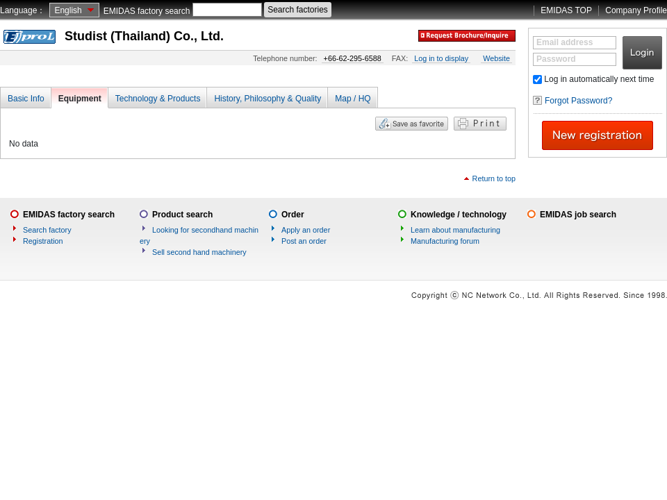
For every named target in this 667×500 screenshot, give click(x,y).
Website (496, 58)
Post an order (304, 241)
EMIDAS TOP (566, 10)
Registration (43, 241)
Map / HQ (352, 98)
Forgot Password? (578, 101)
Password (556, 59)
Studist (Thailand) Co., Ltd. (144, 36)
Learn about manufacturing (455, 230)
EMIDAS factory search (147, 11)
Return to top (494, 178)
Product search (182, 214)
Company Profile (636, 10)
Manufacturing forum (445, 241)
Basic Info (26, 98)
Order (292, 214)
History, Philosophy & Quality (267, 98)
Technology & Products (158, 98)
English (67, 10)
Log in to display (441, 58)
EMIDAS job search (578, 214)
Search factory (47, 230)
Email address (564, 42)
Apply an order (305, 230)
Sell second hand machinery (199, 252)
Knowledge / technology (459, 214)
